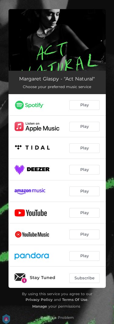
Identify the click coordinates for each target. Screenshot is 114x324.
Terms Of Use (75, 299)
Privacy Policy (39, 299)
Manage (39, 306)
